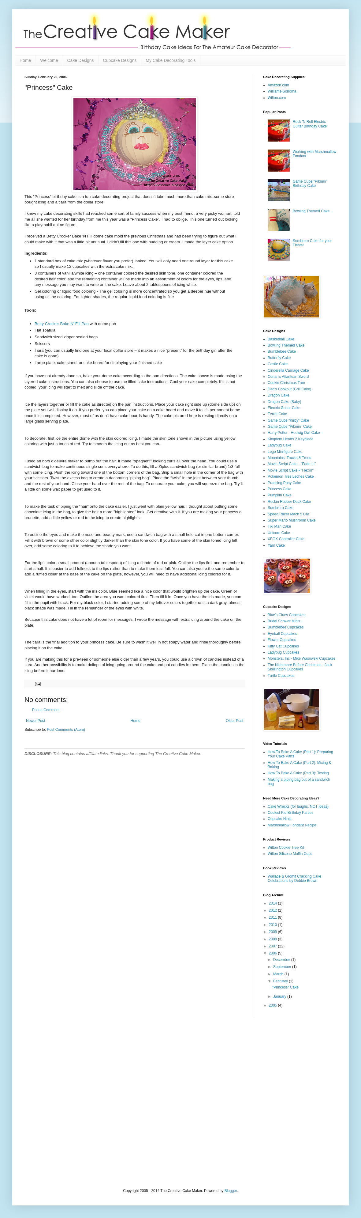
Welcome (49, 60)
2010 (273, 925)
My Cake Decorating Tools (170, 60)
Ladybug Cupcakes (283, 652)
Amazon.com (278, 85)
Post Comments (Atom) (66, 729)
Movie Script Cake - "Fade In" (292, 464)
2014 (273, 903)
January (280, 996)
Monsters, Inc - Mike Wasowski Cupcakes (302, 658)
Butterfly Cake (279, 358)
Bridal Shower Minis (284, 621)
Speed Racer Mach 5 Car (288, 514)
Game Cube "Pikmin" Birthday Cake (310, 183)
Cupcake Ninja (280, 819)
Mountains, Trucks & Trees (289, 458)
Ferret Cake (277, 414)
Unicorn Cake (279, 533)
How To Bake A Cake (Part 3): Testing (298, 773)
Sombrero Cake (280, 508)
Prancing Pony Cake (284, 483)
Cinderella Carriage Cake (288, 370)
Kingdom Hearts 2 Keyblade (290, 439)
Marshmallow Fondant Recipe (292, 825)
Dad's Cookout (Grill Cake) (289, 389)
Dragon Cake (278, 395)
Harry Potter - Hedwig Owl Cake (294, 433)
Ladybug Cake (279, 445)
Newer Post (35, 721)
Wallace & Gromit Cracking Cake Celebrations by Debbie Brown (294, 878)
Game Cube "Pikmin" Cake (290, 426)
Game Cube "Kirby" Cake (288, 420)
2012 (273, 910)
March (279, 974)
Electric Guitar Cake (284, 408)
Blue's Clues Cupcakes (286, 615)
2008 (273, 939)
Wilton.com (277, 98)
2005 (273, 1005)
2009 (273, 932)
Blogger (231, 1191)
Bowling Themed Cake (311, 211)
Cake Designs (80, 60)
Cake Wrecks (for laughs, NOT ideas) (298, 806)
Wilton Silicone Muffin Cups (290, 854)
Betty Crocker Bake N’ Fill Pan (62, 323)
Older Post (234, 721)
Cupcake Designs (120, 60)
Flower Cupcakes (282, 640)
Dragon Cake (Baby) (284, 402)
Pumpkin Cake (280, 495)
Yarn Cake (276, 545)
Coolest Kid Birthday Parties (290, 812)
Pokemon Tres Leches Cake (291, 476)
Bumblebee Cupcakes (285, 627)
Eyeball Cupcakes (282, 634)
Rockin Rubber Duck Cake (289, 501)
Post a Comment (45, 710)
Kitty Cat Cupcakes (283, 646)
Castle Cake (278, 364)
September (282, 967)
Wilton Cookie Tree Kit (286, 847)
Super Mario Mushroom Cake (292, 520)
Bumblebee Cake (282, 351)
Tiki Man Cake (279, 526)
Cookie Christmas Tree (286, 383)
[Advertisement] (66, 1102)
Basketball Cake (281, 339)
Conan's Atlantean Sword (288, 376)
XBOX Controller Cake (286, 539)
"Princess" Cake (285, 987)
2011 (273, 917)
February (281, 981)
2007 (273, 946)
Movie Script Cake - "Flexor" (291, 470)
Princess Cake (279, 489)
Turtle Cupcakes (281, 676)
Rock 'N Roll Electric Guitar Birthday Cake (310, 124)
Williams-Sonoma (282, 91)
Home (25, 60)
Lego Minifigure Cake (285, 452)
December (282, 960)
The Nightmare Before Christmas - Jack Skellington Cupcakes (300, 667)
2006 (273, 953)
